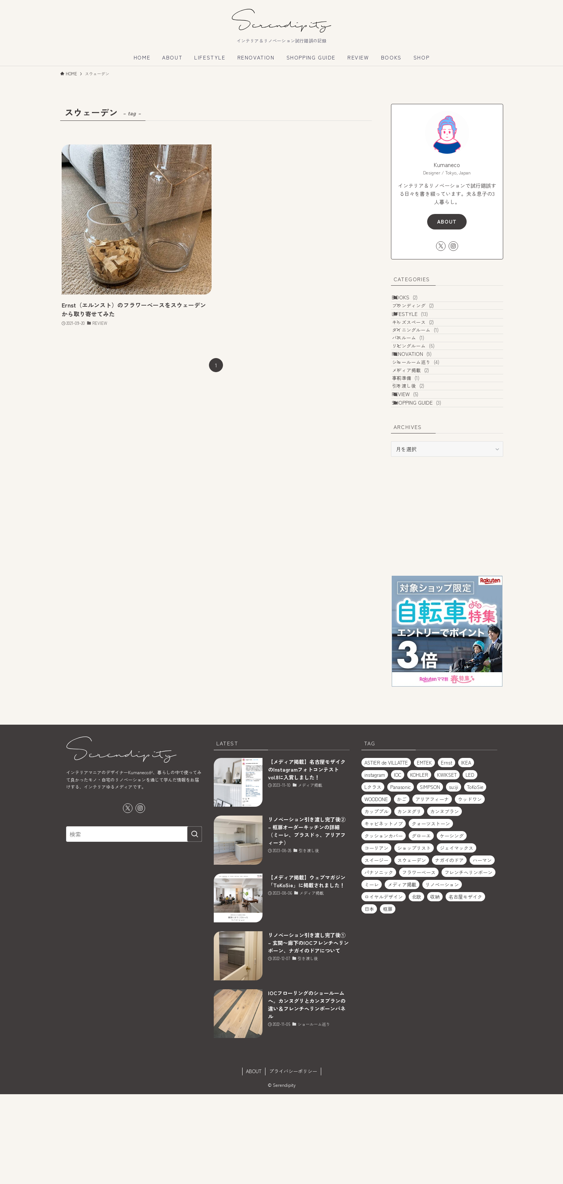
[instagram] (453, 246)
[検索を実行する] (194, 924)
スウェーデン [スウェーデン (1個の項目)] (411, 949)
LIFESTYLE (418, 330)
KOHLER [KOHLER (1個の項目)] (419, 864)
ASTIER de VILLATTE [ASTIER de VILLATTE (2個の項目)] (386, 852)
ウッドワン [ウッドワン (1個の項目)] (470, 888)
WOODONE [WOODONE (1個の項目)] (376, 888)
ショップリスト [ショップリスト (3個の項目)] (414, 937)
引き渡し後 (418, 458)
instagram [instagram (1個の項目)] (374, 864)
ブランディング (423, 315)
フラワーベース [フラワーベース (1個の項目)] (419, 962)
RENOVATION (420, 401)
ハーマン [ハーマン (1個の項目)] (482, 949)
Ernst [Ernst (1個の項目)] (446, 852)
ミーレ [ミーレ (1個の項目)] (371, 974)
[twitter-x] (441, 246)
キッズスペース (423, 344)
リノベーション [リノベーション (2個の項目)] (442, 974)
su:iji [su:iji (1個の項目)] (453, 876)
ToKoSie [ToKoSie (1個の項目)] (475, 876)
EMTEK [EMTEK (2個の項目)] (424, 852)
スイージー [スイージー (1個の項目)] (376, 949)
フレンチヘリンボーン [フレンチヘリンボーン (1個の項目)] (468, 962)
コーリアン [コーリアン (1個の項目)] (376, 937)
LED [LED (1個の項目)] (470, 864)
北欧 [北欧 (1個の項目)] (416, 986)
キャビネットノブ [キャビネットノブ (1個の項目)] (383, 913)
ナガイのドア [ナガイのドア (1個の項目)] (449, 949)
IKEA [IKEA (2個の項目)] (466, 852)
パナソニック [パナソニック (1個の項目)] (378, 962)
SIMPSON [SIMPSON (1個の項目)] (430, 876)
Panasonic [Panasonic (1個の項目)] (400, 876)
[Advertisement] (447, 605)
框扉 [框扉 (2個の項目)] (387, 998)
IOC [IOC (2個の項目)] (397, 864)
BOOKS (413, 300)
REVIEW (413, 473)
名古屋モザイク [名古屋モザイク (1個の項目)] (465, 986)
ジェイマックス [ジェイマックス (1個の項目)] (456, 937)
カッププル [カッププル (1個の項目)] (376, 901)
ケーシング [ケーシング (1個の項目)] (452, 925)
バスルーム (418, 373)
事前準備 (416, 444)
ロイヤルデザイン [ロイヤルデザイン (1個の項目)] (383, 986)
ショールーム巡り (426, 416)
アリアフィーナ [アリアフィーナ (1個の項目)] (432, 888)
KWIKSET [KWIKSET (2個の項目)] (447, 864)
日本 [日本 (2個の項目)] (369, 998)
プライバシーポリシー (293, 1160)
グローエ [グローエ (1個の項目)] (421, 925)
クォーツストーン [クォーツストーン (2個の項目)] (431, 913)
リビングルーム (423, 387)
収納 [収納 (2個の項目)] (435, 986)
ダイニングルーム (425, 359)
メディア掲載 (420, 430)
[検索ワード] (134, 924)
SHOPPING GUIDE (424, 489)
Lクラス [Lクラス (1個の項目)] (372, 876)
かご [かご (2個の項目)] (401, 888)
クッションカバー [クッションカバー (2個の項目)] (383, 925)
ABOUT (447, 221)
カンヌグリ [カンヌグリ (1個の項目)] (409, 901)
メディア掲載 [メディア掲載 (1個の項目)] (402, 974)
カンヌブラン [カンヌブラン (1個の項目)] (444, 901)
